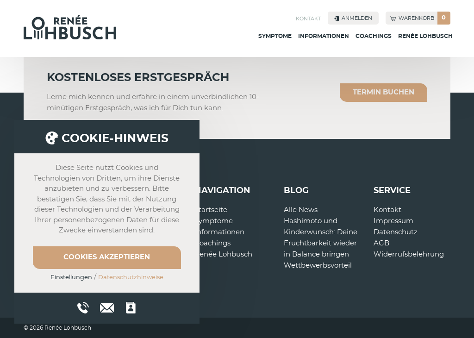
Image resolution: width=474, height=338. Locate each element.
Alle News (301, 210)
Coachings (374, 36)
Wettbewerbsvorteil (318, 265)
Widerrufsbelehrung (409, 254)
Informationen (323, 36)
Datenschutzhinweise (130, 278)
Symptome (275, 36)
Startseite (210, 210)
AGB (381, 243)
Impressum (393, 221)
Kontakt (308, 18)
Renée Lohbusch (425, 36)
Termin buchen (383, 92)
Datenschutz (396, 232)
